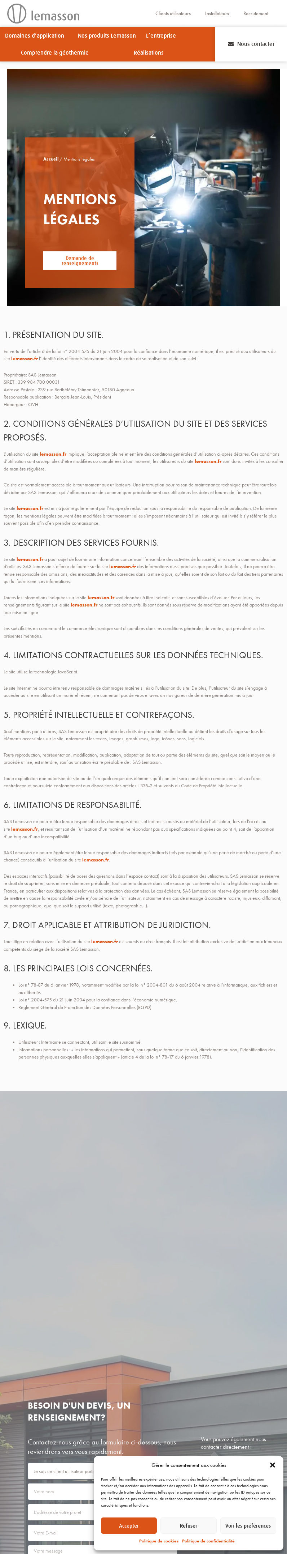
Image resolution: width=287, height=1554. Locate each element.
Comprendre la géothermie (56, 52)
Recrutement (255, 13)
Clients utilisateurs (173, 13)
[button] (272, 1465)
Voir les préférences (248, 1526)
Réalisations (149, 53)
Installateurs (217, 13)
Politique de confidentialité (208, 1541)
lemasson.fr (24, 358)
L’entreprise (163, 35)
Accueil (48, 159)
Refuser (188, 1526)
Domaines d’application (36, 35)
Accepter (129, 1526)
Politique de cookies (158, 1541)
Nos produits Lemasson (107, 36)
